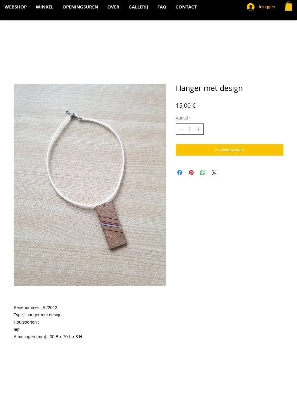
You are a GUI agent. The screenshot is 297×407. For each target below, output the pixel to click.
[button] (288, 6)
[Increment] (199, 129)
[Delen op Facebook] (179, 172)
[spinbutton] (189, 129)
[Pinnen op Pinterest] (191, 172)
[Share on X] (214, 172)
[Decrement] (180, 129)
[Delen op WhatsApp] (202, 172)
